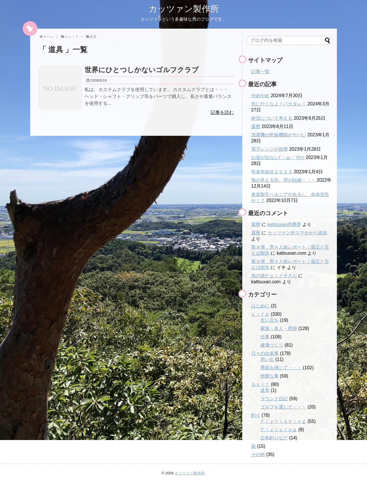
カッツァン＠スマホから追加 (297, 232)
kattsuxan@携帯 (284, 224)
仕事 (265, 336)
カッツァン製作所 (184, 8)
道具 (265, 390)
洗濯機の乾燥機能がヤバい (278, 134)
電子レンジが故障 (269, 149)
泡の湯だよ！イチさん (274, 275)
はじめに (260, 305)
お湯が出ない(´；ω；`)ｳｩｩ (277, 157)
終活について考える (271, 118)
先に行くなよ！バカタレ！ (278, 103)
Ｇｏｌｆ (260, 384)
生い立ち (269, 320)
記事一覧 (260, 71)
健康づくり (271, 345)
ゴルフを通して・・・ (283, 407)
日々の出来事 (265, 353)
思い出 (267, 359)
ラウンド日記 (274, 398)
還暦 (255, 126)
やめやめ (260, 95)
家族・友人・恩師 (278, 328)
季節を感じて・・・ (281, 367)
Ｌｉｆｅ (260, 314)
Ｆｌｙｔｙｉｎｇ (278, 429)
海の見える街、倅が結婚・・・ (283, 180)
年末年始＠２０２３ (271, 171)
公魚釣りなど (274, 437)
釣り (255, 415)
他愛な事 (269, 376)
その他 (258, 454)
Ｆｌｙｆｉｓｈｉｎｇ (283, 421)
